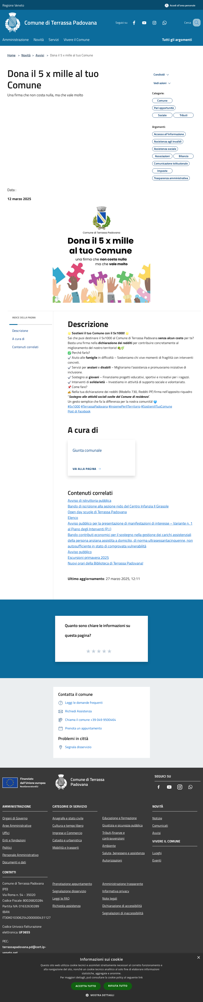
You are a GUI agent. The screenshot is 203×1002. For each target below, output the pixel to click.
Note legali (109, 898)
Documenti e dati (14, 862)
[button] (101, 995)
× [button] (198, 957)
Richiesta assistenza (66, 905)
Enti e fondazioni (14, 840)
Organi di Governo (14, 818)
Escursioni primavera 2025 (88, 557)
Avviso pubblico (80, 552)
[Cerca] (196, 22)
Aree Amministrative (16, 825)
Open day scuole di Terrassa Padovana (97, 512)
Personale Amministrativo (20, 854)
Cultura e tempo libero (67, 825)
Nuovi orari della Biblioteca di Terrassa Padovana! (105, 563)
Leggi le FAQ (61, 898)
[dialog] (101, 977)
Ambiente (109, 845)
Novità (26, 55)
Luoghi (157, 853)
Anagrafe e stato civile (67, 818)
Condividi (162, 74)
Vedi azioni (163, 83)
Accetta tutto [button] (86, 986)
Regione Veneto (13, 5)
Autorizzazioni (112, 860)
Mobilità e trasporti (65, 847)
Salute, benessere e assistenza (123, 853)
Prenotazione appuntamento (72, 883)
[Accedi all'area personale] (180, 5)
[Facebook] (129, 22)
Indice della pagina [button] (24, 317)
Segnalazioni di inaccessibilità (122, 913)
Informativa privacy (115, 891)
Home (11, 55)
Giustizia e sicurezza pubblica (122, 825)
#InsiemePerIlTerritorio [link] (124, 406)
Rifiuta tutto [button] (118, 986)
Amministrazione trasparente (122, 883)
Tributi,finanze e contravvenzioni (113, 835)
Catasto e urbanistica (67, 840)
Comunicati (160, 825)
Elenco (73, 517)
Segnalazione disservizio (69, 891)
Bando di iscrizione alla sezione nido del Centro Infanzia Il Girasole (118, 506)
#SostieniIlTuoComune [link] (156, 406)
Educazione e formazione (119, 818)
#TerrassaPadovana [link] (94, 406)
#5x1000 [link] (74, 406)
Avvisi (40, 55)
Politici (7, 847)
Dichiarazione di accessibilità (122, 905)
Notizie (157, 818)
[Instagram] (149, 22)
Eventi (156, 860)
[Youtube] (139, 22)
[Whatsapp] (159, 22)
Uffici (6, 832)
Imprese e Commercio (67, 832)
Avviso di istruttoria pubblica (89, 500)
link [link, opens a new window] (141, 977)
